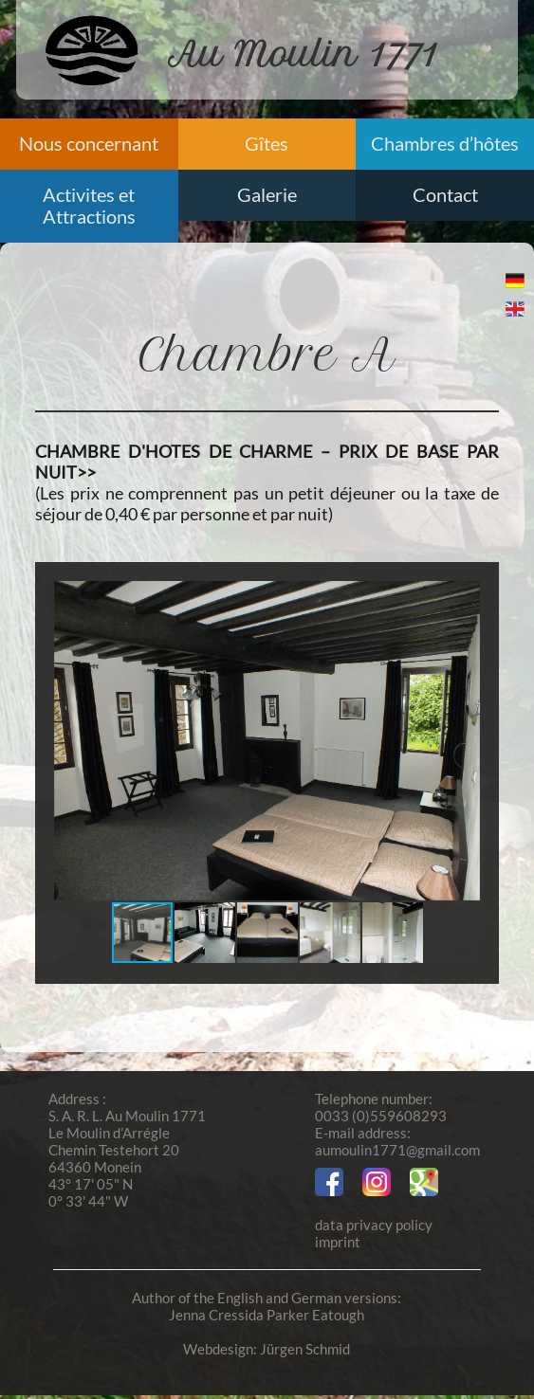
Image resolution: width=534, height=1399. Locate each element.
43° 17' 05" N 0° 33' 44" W (90, 1192)
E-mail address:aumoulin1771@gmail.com (397, 1141)
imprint (337, 1241)
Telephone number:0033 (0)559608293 (381, 1107)
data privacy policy (374, 1224)
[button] (463, 741)
